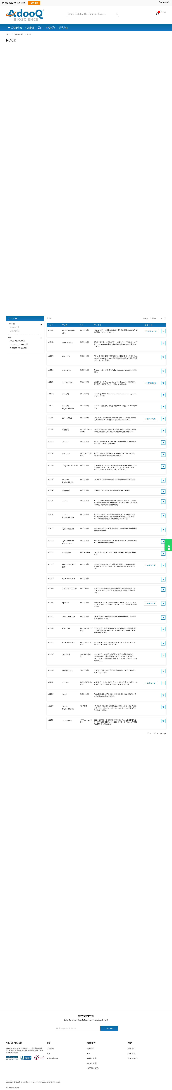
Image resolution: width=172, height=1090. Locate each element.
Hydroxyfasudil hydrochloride (68, 541)
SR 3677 (65, 441)
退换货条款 (132, 1058)
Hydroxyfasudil (68, 529)
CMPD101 (66, 654)
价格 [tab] (10, 337)
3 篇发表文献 (150, 683)
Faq (88, 1053)
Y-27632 (65, 682)
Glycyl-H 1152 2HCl (70, 465)
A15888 (50, 602)
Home (8, 34)
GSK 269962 (67, 418)
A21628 (50, 694)
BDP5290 (66, 628)
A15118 (50, 529)
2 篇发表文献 (150, 565)
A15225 (50, 564)
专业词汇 (91, 1048)
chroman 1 (66, 490)
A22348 (50, 720)
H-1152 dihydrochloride (68, 516)
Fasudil (64, 694)
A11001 (50, 382)
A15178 (50, 552)
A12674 (50, 441)
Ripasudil (65, 602)
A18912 (50, 642)
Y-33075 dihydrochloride (68, 407)
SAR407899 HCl (68, 616)
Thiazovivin (66, 370)
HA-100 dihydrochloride (68, 707)
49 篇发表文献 (151, 383)
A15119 (50, 540)
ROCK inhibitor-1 (68, 578)
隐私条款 (131, 1053)
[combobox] (93, 14)
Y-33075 (65, 394)
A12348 (50, 418)
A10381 (50, 330)
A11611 (50, 406)
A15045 (50, 490)
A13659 (50, 465)
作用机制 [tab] (11, 324)
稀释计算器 (92, 1058)
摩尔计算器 (92, 1063)
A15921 (50, 616)
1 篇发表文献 (150, 419)
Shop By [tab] (12, 318)
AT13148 (65, 430)
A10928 (50, 370)
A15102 (50, 515)
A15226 (50, 578)
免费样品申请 (52, 1058)
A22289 (50, 706)
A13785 (50, 479)
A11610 (50, 394)
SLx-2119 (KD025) (69, 588)
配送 (48, 1053)
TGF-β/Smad (19, 34)
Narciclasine (66, 552)
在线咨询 (34, 3)
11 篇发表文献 (151, 331)
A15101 (50, 500)
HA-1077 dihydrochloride (68, 480)
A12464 (50, 430)
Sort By (145, 318)
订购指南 (50, 1048)
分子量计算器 (93, 1068)
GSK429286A (67, 342)
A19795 (50, 654)
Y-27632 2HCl (67, 382)
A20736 (50, 670)
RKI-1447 (66, 453)
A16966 (50, 628)
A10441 (50, 342)
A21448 (50, 682)
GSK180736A (67, 670)
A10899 (50, 356)
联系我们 (131, 1048)
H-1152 (65, 500)
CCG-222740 (67, 720)
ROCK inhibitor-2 (68, 642)
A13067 (50, 453)
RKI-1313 (66, 356)
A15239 (50, 588)
